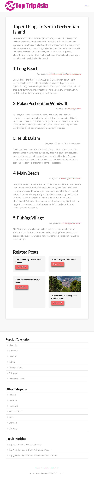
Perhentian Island (16, 379)
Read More (22, 267)
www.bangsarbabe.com (71, 223)
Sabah (12, 362)
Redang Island (15, 367)
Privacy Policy (42, 468)
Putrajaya (13, 373)
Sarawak (13, 356)
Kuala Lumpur (15, 411)
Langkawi (13, 406)
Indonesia (13, 351)
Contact (54, 468)
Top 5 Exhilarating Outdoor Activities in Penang (30, 450)
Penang (12, 395)
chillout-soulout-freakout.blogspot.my (65, 74)
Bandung (13, 428)
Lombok (13, 423)
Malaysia (13, 345)
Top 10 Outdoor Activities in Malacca (25, 444)
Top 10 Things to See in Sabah (63, 259)
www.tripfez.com (74, 109)
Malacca (13, 400)
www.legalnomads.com (71, 178)
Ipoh (11, 417)
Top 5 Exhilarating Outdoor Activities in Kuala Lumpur (33, 455)
